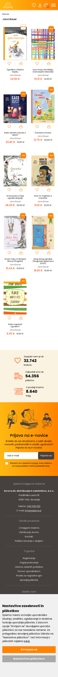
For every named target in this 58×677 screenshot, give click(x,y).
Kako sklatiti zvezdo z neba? (15, 133)
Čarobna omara (43, 132)
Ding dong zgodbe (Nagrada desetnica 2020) (43, 261)
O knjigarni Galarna (29, 527)
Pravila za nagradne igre (29, 575)
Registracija (29, 558)
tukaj (27, 641)
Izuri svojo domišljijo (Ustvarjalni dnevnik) (43, 70)
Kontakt (29, 536)
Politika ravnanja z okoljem (29, 541)
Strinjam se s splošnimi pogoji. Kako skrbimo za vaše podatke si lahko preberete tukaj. (31, 464)
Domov (5, 14)
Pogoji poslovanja (29, 562)
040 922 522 (33, 506)
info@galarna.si (33, 510)
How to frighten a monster (43, 196)
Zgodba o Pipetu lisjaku (15, 70)
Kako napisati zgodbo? (15, 325)
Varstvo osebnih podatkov (29, 566)
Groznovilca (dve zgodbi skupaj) (15, 196)
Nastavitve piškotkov (29, 659)
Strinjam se (29, 649)
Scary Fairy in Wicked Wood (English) (15, 260)
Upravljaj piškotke (29, 580)
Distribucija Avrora (29, 532)
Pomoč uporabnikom (29, 571)
